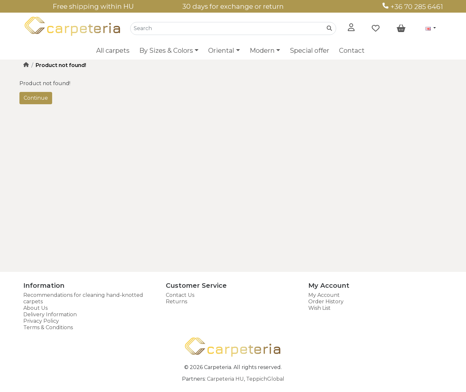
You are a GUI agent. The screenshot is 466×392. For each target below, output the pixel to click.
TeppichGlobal (265, 379)
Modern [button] (262, 50)
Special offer (309, 50)
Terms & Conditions (48, 327)
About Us (35, 308)
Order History (326, 301)
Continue (36, 98)
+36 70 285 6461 (412, 7)
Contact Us (180, 295)
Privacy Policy (41, 321)
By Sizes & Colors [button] (166, 50)
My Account (324, 295)
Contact (352, 50)
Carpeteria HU (225, 379)
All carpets (113, 50)
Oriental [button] (221, 50)
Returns (176, 301)
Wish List (319, 308)
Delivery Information (50, 314)
